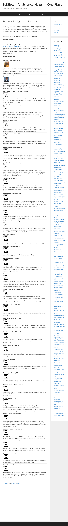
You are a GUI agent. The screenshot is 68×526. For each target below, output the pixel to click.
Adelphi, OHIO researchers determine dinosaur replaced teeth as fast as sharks (59, 230)
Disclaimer (56, 26)
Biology (3, 14)
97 (8, 483)
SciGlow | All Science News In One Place (32, 4)
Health (8, 14)
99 (12, 483)
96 (7, 483)
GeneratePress (47, 524)
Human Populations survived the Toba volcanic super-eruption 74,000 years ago (59, 276)
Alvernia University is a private (11, 46)
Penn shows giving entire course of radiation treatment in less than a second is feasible (59, 151)
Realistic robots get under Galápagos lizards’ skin (59, 222)
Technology (40, 14)
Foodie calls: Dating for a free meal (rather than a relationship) (59, 189)
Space (34, 14)
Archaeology (27, 14)
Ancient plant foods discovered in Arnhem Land (59, 326)
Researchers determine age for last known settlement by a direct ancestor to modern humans (59, 64)
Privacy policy (57, 28)
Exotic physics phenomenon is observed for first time (59, 163)
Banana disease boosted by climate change (59, 110)
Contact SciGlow (58, 24)
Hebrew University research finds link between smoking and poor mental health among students (59, 127)
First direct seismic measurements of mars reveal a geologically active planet (58, 305)
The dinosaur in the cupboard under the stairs (59, 386)
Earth (14, 14)
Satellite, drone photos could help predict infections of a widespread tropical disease (59, 196)
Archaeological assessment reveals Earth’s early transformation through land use (59, 142)
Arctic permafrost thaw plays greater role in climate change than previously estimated (59, 182)
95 (5, 483)
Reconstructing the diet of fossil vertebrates (58, 408)
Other (47, 14)
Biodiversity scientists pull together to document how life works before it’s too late (59, 401)
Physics (20, 14)
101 (16, 483)
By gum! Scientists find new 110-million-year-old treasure (59, 283)
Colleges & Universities (56, 14)
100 (14, 483)
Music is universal (58, 121)
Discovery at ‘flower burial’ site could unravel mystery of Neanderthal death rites (59, 373)
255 (19, 483)
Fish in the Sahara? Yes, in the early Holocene (58, 331)
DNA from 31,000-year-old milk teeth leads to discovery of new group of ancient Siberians (59, 239)
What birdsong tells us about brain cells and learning (59, 358)
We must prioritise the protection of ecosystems (59, 320)
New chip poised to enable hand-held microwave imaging (59, 158)
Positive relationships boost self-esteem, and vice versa (59, 210)
